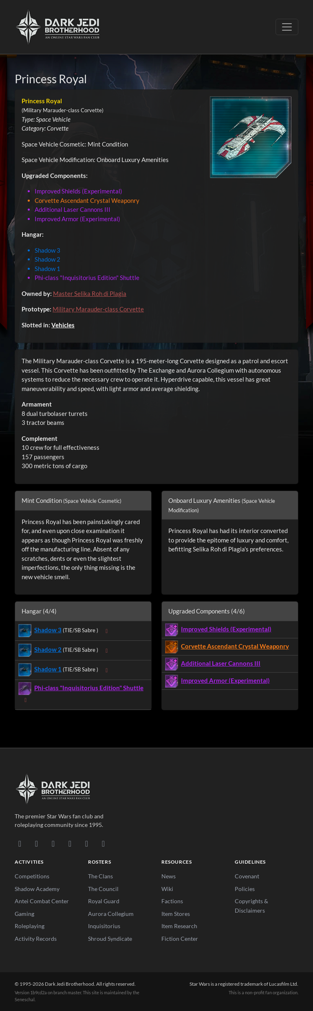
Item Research (179, 925)
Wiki (167, 888)
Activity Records (36, 938)
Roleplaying (29, 925)
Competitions (32, 876)
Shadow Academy (37, 888)
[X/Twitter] (87, 843)
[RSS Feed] (103, 843)
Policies (245, 888)
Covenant (247, 876)
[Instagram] (70, 843)
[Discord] (20, 843)
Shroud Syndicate (110, 938)
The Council (103, 888)
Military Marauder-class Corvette (98, 309)
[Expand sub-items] (106, 630)
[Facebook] (53, 843)
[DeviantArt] (36, 843)
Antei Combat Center (42, 901)
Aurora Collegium (111, 913)
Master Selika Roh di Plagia (89, 293)
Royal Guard (103, 901)
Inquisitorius (104, 925)
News (168, 876)
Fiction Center (179, 938)
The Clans (100, 876)
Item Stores (175, 913)
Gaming (24, 913)
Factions (172, 901)
